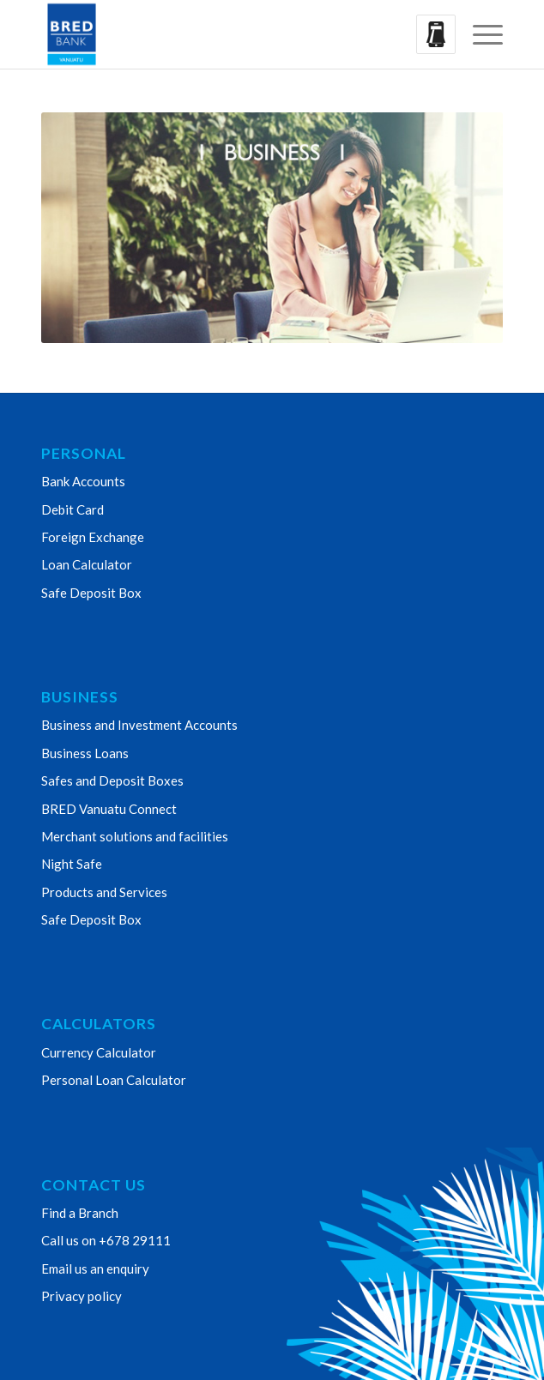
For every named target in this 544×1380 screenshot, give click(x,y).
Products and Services (104, 892)
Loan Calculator (86, 564)
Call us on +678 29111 (106, 1240)
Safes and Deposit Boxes (112, 780)
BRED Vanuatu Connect (109, 809)
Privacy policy (81, 1296)
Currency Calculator (98, 1052)
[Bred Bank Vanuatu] (226, 34)
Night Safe (71, 863)
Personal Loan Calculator (113, 1080)
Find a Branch (79, 1212)
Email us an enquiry (95, 1268)
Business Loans (85, 753)
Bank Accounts (83, 481)
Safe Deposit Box (91, 592)
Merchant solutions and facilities (134, 836)
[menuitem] (479, 34)
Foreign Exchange (92, 537)
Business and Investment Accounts (139, 724)
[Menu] (479, 34)
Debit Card (72, 509)
